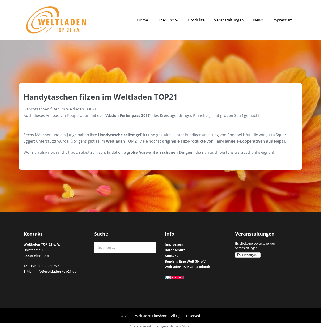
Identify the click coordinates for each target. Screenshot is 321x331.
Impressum (282, 20)
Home (142, 20)
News (258, 20)
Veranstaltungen (229, 20)
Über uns (168, 20)
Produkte (196, 20)
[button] (247, 255)
